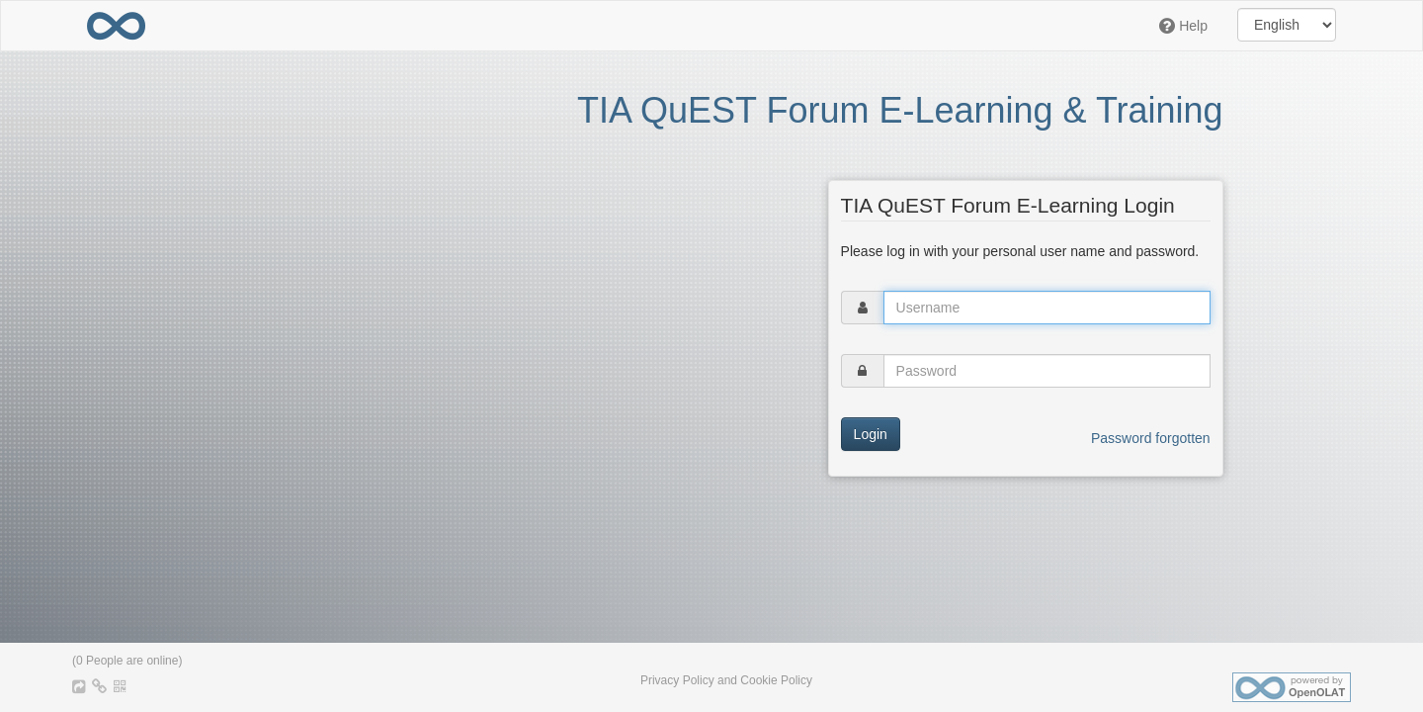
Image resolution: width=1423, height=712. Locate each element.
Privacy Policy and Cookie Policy (726, 680)
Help (1183, 26)
